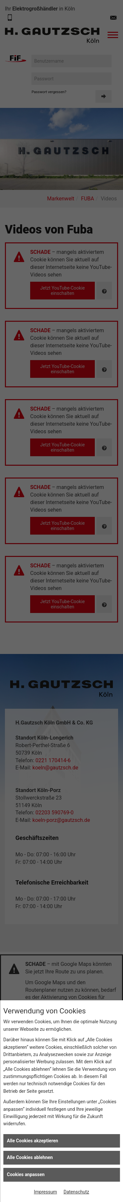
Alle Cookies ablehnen (30, 1157)
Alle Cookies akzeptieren (32, 1140)
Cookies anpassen (26, 1174)
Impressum (45, 1191)
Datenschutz (76, 1191)
